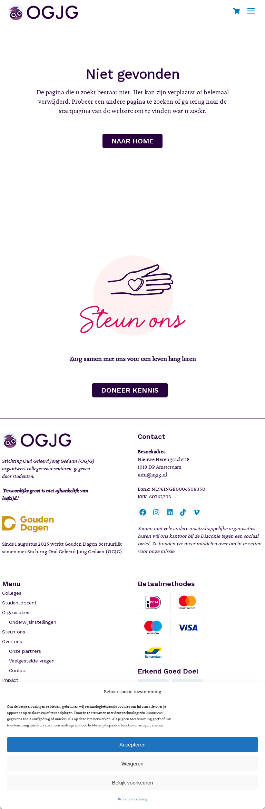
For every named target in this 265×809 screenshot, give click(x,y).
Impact (10, 680)
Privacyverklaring (132, 799)
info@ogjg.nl (152, 474)
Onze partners (25, 651)
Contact (18, 670)
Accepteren (132, 744)
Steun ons (13, 631)
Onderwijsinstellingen (32, 622)
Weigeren (132, 763)
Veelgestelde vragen (32, 661)
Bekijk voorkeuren (132, 783)
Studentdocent (19, 602)
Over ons (12, 641)
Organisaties (15, 612)
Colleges (11, 593)
